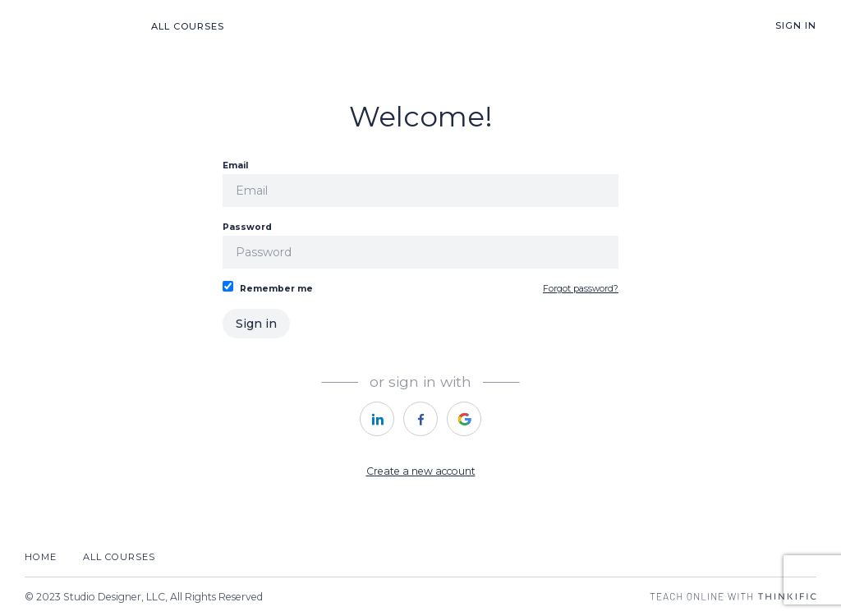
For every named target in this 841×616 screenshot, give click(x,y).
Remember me (268, 287)
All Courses (187, 26)
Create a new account (421, 471)
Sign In (795, 25)
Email (420, 183)
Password (420, 245)
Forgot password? (580, 288)
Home (41, 557)
